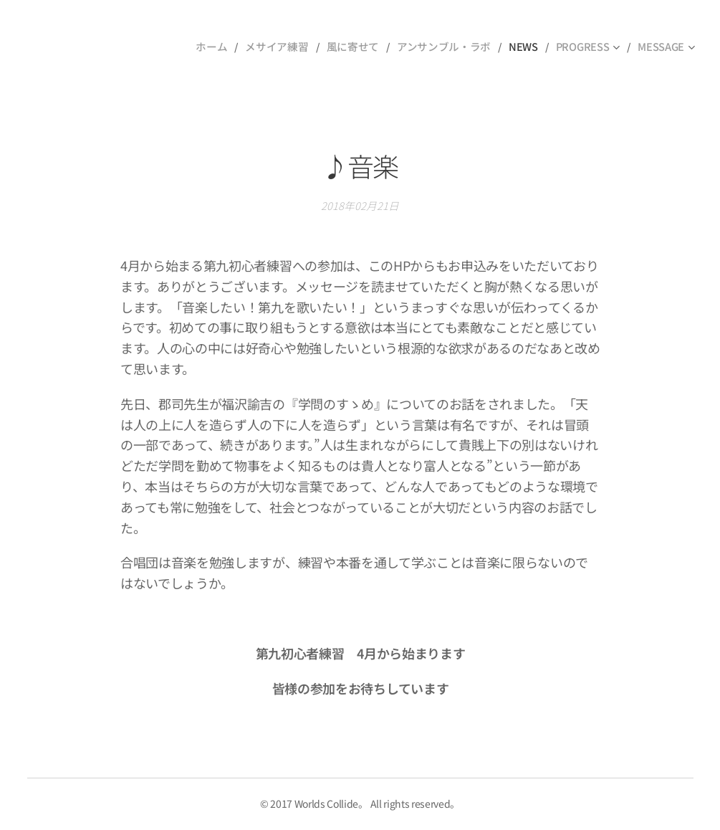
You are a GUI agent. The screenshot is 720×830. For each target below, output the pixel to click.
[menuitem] (226, 47)
